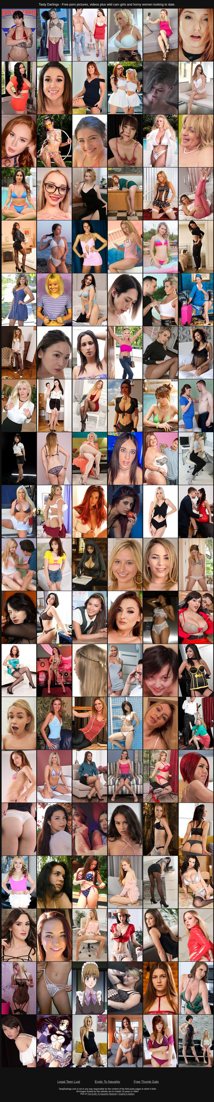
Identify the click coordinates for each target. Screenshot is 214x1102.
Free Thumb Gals (146, 1082)
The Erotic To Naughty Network (102, 1094)
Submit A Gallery (127, 1094)
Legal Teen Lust (68, 1082)
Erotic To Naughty (107, 1082)
